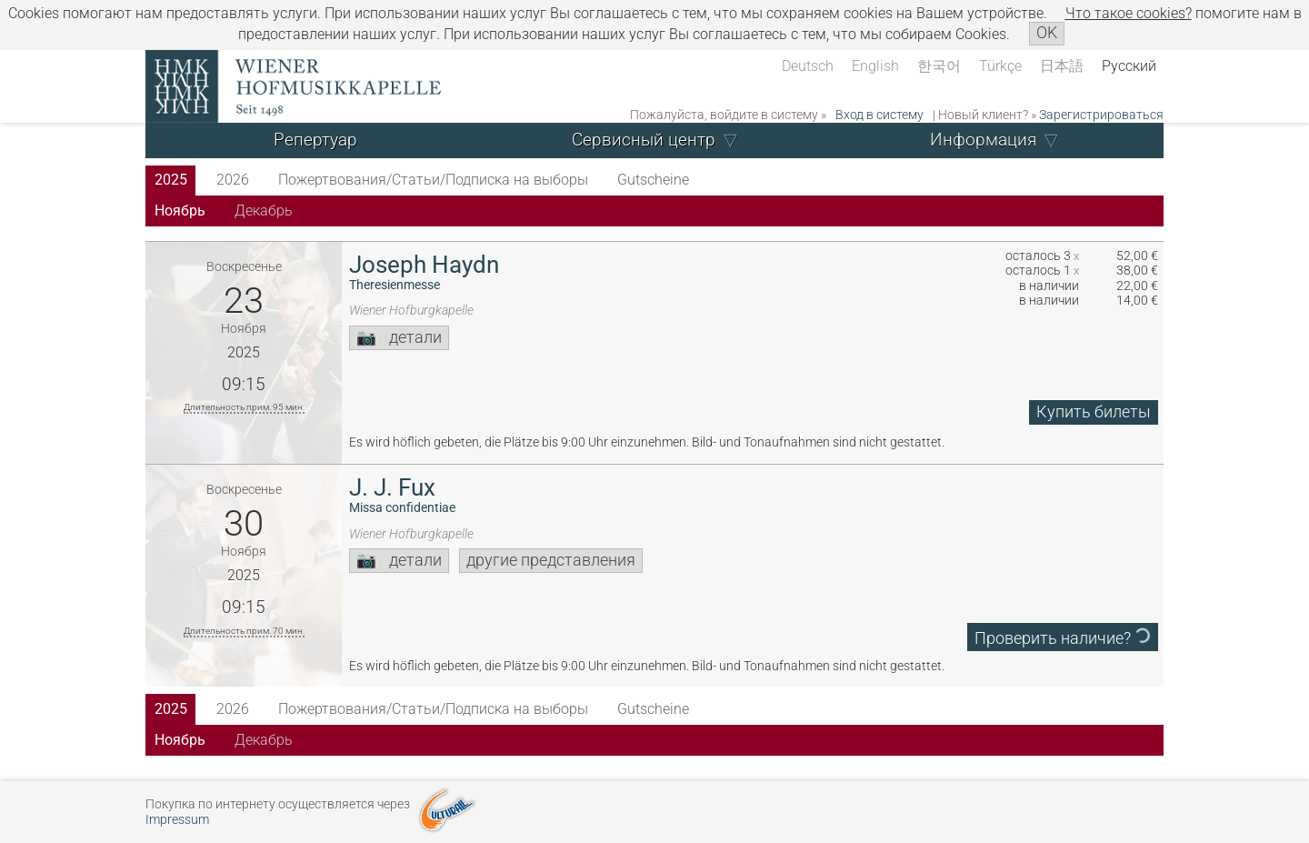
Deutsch (808, 66)
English (875, 66)
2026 (232, 179)
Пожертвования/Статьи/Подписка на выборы (433, 179)
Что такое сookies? (1128, 13)
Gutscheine (653, 179)
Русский (1129, 66)
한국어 (939, 66)
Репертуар (315, 139)
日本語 (1062, 66)
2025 (171, 179)
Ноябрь (180, 210)
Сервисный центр (643, 139)
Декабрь (264, 210)
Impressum (177, 820)
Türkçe (1000, 66)
